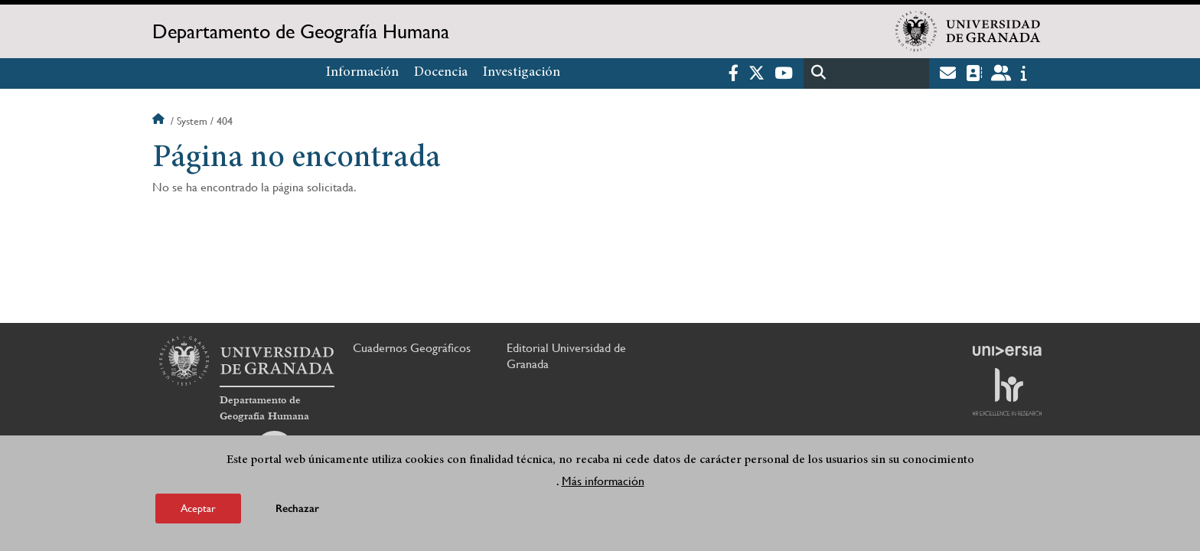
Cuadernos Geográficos (412, 348)
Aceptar (198, 508)
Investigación (521, 73)
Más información (603, 481)
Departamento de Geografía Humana (300, 31)
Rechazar (297, 508)
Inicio (160, 121)
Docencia (441, 73)
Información (362, 73)
